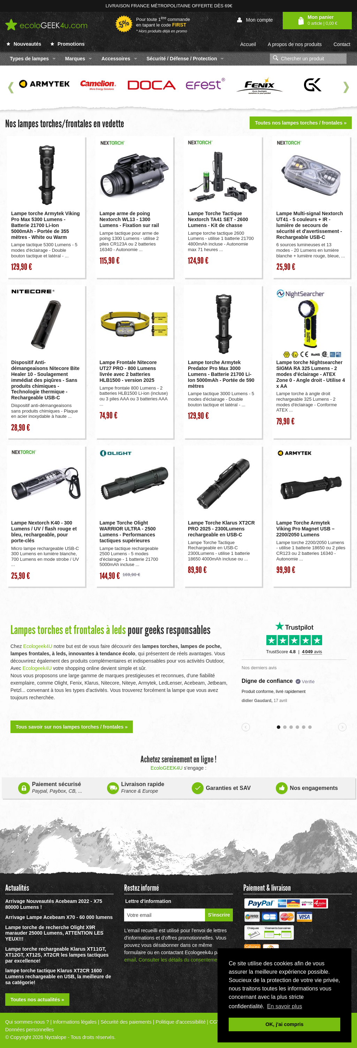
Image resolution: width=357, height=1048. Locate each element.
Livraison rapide (135, 787)
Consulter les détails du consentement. (181, 960)
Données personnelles (29, 1029)
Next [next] (346, 87)
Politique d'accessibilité (180, 1022)
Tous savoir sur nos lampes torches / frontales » (72, 727)
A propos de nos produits (295, 44)
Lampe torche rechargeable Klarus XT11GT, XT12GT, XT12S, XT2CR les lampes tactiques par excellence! (56, 955)
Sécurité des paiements (125, 1022)
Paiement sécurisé (50, 787)
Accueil (248, 44)
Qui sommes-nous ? (27, 1022)
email (130, 960)
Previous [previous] (10, 87)
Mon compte (255, 20)
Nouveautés (24, 44)
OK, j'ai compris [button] (285, 1024)
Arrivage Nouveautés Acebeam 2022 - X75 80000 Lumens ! (53, 904)
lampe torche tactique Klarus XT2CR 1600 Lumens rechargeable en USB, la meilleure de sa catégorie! (58, 976)
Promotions (68, 44)
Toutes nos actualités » (37, 999)
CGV (215, 1022)
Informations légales (75, 1022)
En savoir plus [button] (284, 1006)
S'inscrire (219, 915)
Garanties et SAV (221, 786)
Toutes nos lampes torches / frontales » (301, 123)
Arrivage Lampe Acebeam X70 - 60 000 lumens (59, 917)
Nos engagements (307, 786)
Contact (342, 44)
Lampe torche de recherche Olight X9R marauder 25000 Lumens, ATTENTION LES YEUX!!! (54, 933)
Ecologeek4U (37, 646)
